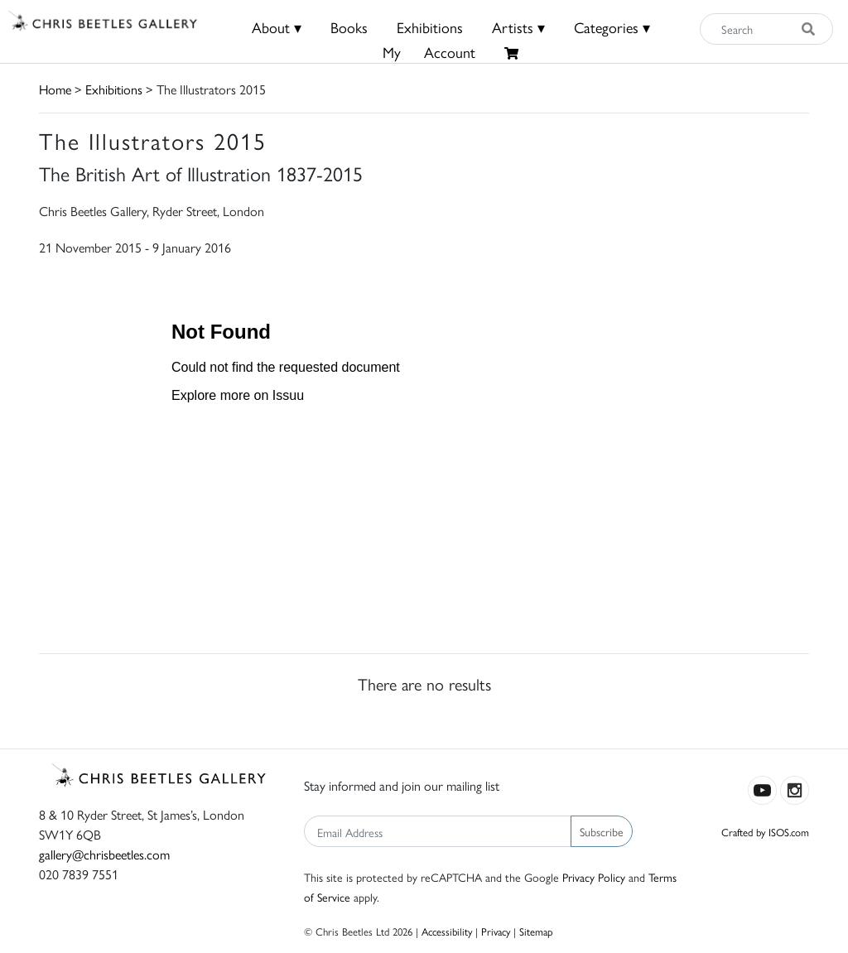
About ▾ (276, 27)
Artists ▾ (518, 27)
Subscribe (602, 831)
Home (55, 89)
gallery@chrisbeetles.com (104, 854)
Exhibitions (430, 27)
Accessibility (447, 931)
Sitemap (536, 931)
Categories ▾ (612, 27)
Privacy (495, 931)
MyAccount (429, 51)
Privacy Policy (593, 877)
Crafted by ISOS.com (765, 832)
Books (349, 27)
